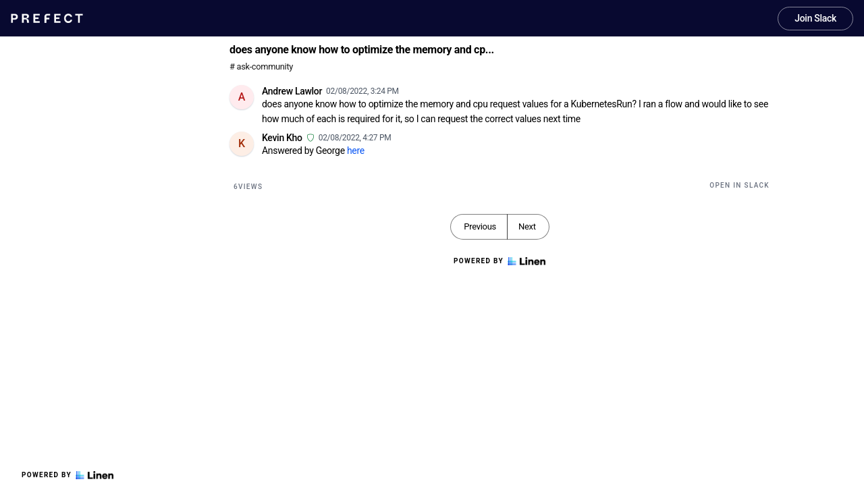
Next (527, 226)
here (355, 150)
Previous (480, 226)
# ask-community (261, 66)
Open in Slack (739, 185)
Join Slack (815, 18)
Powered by (67, 475)
